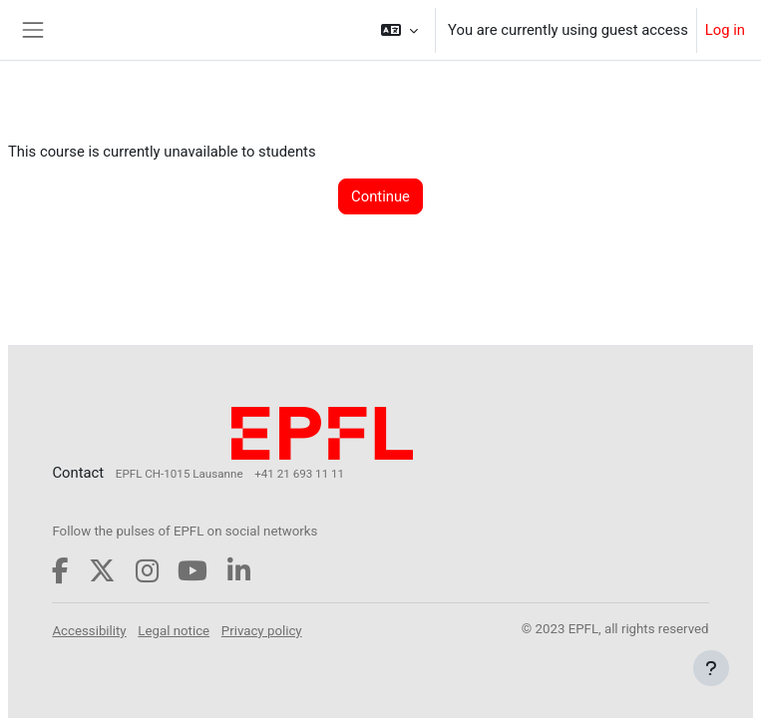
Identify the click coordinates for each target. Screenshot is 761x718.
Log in (725, 30)
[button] (399, 30)
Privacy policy (261, 630)
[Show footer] (711, 668)
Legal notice (173, 630)
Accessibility (89, 630)
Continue (380, 196)
